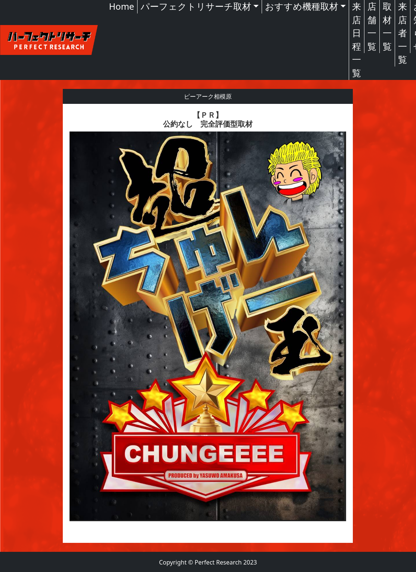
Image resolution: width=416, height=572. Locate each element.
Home (121, 6)
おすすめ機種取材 (301, 6)
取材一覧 (387, 26)
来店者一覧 (402, 32)
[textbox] (208, 323)
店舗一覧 (371, 26)
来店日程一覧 (356, 39)
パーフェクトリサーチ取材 (196, 6)
